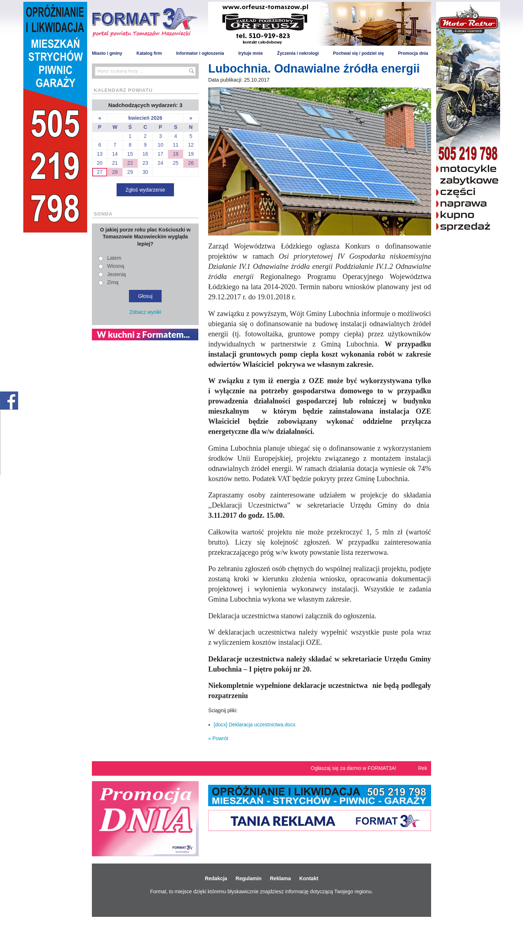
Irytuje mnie (250, 53)
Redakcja (216, 878)
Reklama (280, 878)
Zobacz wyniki (145, 312)
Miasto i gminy (107, 53)
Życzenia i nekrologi (298, 53)
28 (115, 172)
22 (130, 163)
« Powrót (218, 738)
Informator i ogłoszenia (200, 53)
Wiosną (115, 266)
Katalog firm (149, 53)
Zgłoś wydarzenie (145, 190)
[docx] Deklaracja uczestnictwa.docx (255, 724)
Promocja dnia (413, 53)
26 (191, 163)
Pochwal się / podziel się (358, 53)
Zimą (112, 282)
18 (176, 154)
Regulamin (249, 878)
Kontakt (308, 878)
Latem (114, 258)
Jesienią (116, 274)
